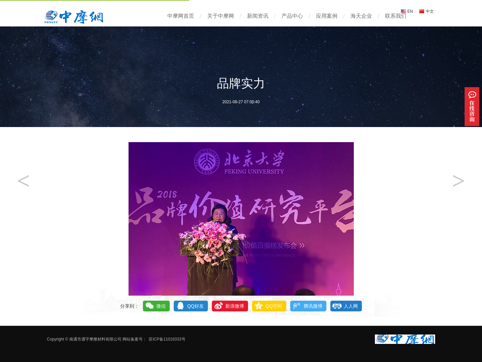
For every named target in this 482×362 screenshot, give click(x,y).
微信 (161, 306)
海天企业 (361, 16)
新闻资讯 (257, 16)
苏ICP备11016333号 (167, 339)
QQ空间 (273, 306)
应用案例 (326, 16)
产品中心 (292, 16)
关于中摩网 (220, 16)
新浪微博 (234, 306)
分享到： (129, 306)
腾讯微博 (313, 306)
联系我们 (395, 16)
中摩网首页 (180, 16)
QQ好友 (195, 306)
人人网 (351, 306)
